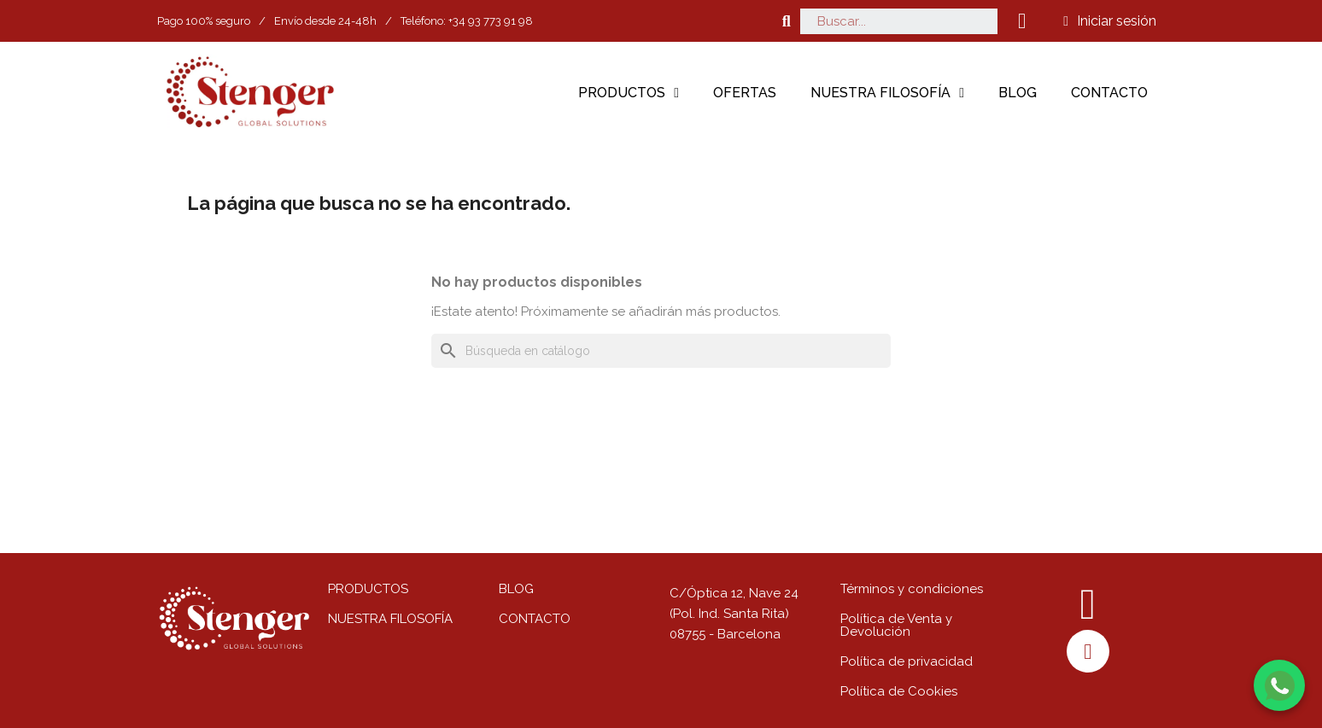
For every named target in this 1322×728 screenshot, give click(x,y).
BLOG (516, 589)
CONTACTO (534, 618)
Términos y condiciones (911, 589)
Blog (1017, 92)
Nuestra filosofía (887, 93)
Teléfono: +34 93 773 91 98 (467, 21)
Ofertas (744, 92)
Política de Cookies (898, 691)
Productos (628, 93)
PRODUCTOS (368, 589)
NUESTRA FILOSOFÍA (390, 618)
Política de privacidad (906, 661)
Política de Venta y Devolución (896, 625)
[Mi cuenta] (1109, 21)
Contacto (1109, 92)
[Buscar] (661, 351)
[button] (786, 21)
